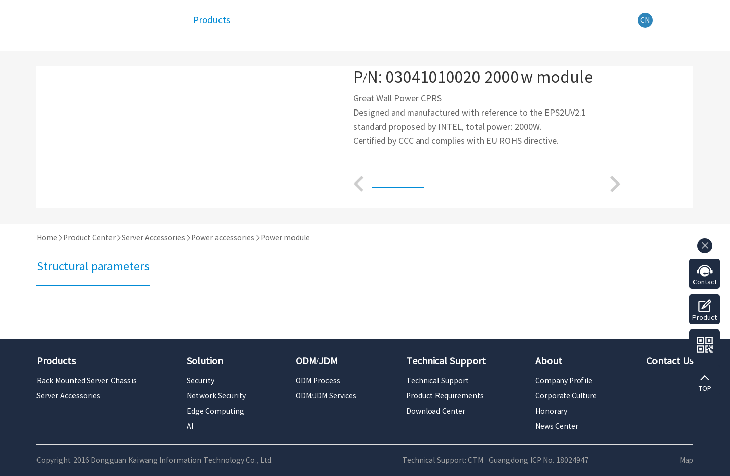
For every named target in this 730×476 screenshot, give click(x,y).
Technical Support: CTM (442, 460)
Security (200, 380)
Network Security (216, 395)
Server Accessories (154, 237)
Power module (285, 237)
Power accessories (222, 237)
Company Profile (564, 380)
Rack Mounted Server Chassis (86, 380)
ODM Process (318, 380)
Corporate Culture (566, 395)
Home (46, 237)
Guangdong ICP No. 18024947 (539, 460)
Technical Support (437, 380)
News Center (557, 426)
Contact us (705, 286)
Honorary (551, 411)
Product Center (89, 237)
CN (645, 20)
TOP (705, 388)
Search (688, 20)
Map (687, 460)
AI (190, 426)
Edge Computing (216, 411)
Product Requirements (445, 395)
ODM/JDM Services (326, 395)
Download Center (435, 411)
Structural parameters (93, 266)
